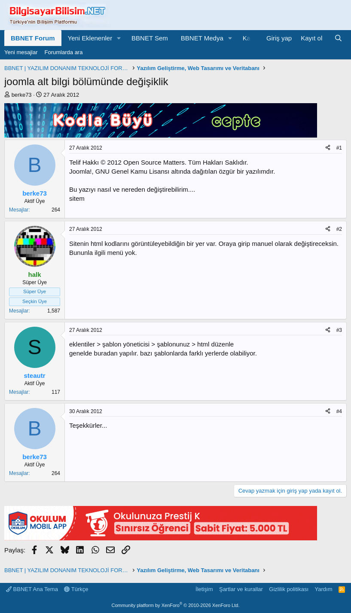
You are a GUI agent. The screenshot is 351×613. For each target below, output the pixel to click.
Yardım (324, 589)
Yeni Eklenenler (90, 38)
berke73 (22, 95)
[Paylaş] (327, 148)
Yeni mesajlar (21, 52)
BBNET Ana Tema (32, 589)
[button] (119, 38)
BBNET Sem (149, 38)
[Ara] (338, 38)
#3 (339, 330)
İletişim (204, 589)
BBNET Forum (33, 38)
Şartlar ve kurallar (241, 589)
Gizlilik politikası (288, 589)
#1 (339, 148)
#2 (339, 229)
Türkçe (76, 589)
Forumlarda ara (64, 52)
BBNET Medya (202, 38)
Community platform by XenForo (176, 605)
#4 (339, 411)
